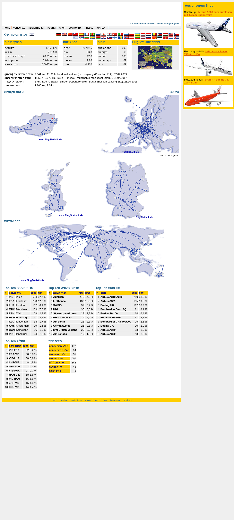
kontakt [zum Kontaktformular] (127, 400)
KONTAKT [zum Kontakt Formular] (102, 28)
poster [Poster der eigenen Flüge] (88, 400)
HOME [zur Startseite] (7, 28)
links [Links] (105, 400)
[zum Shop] (208, 5)
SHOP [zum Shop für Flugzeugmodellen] (62, 28)
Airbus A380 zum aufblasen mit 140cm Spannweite (208, 13)
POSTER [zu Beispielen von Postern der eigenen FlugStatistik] (52, 28)
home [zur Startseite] (53, 400)
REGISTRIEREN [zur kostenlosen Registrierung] (36, 28)
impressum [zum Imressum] (115, 400)
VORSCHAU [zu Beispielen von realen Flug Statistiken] (19, 28)
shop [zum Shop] (97, 400)
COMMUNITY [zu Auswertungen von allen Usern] (75, 28)
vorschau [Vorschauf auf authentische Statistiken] (63, 400)
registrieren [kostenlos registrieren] (76, 400)
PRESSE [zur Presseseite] (89, 28)
